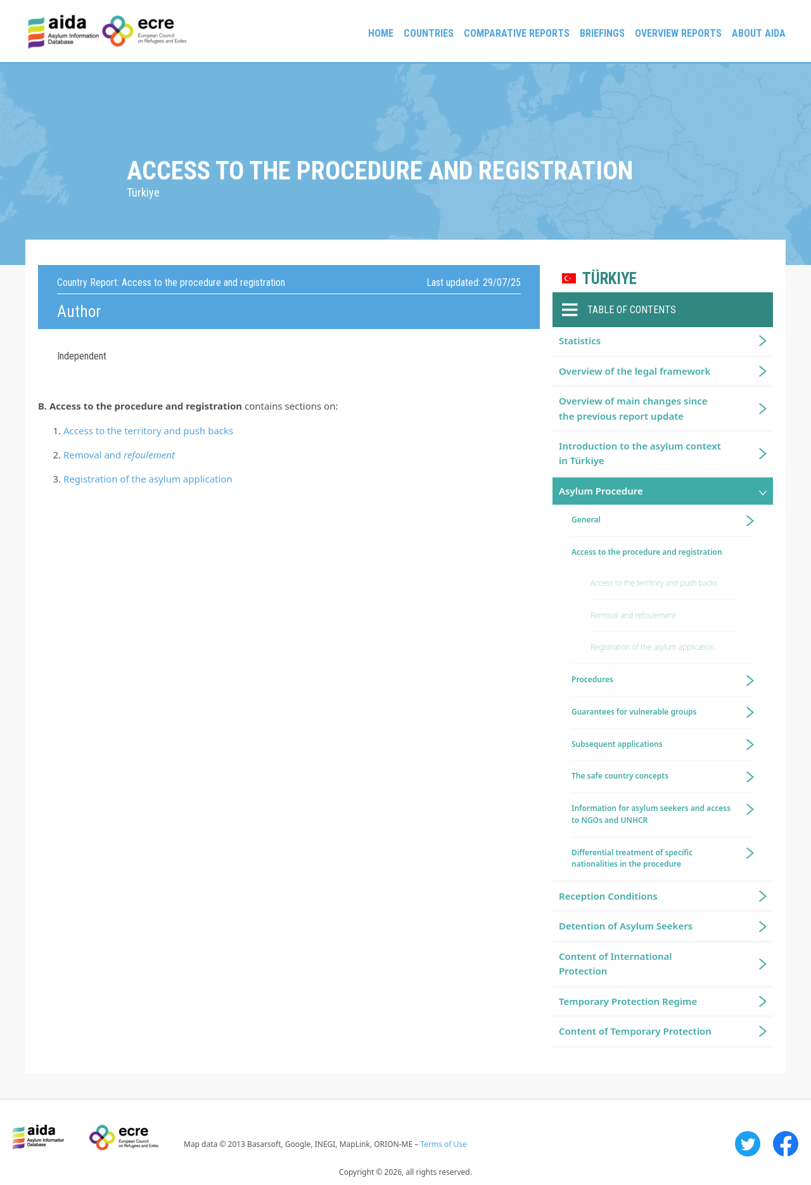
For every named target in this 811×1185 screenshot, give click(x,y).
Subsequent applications (617, 744)
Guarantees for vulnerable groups (634, 711)
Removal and (119, 454)
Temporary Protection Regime (628, 1001)
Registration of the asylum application (148, 478)
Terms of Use (443, 1144)
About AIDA (759, 33)
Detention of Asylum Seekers (626, 925)
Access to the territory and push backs (148, 430)
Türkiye (609, 278)
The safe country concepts (620, 775)
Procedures (592, 679)
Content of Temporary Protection (635, 1031)
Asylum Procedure (601, 490)
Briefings (602, 33)
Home (380, 33)
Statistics (580, 340)
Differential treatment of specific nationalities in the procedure (632, 858)
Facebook (785, 1143)
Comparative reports (517, 33)
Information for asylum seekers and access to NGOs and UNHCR (651, 814)
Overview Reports (678, 33)
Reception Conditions (608, 896)
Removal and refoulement (633, 615)
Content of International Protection (615, 963)
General (586, 519)
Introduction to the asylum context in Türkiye (640, 453)
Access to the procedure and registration (647, 552)
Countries (429, 33)
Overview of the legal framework (634, 371)
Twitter (747, 1143)
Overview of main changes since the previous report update (633, 408)
